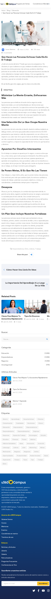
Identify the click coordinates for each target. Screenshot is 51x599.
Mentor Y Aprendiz (19, 401)
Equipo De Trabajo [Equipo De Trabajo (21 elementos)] (19, 435)
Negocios (31, 43)
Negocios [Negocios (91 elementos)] (27, 451)
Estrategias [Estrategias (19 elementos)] (33, 435)
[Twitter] (33, 590)
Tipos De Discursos (32, 316)
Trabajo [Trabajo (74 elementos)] (40, 459)
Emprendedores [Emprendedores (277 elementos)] (31, 427)
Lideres (31, 249)
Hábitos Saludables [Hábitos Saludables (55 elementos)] (9, 443)
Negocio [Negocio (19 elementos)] (17, 451)
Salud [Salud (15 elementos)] (46, 455)
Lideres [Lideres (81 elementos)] (15, 447)
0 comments (6, 53)
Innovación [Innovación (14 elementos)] (30, 443)
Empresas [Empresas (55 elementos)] (6, 435)
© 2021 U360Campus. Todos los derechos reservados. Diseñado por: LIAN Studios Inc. (24, 508)
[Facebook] (38, 590)
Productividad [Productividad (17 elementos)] (21, 455)
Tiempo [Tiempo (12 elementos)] (16, 459)
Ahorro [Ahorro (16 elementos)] (5, 419)
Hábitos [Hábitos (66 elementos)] (32, 439)
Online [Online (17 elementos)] (36, 451)
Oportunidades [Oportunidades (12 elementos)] (8, 455)
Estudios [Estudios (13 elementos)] (6, 439)
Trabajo (38, 249)
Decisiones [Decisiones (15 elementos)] (31, 423)
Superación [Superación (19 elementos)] (6, 459)
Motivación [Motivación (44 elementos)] (6, 451)
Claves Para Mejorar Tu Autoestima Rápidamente (12, 317)
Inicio (3, 10)
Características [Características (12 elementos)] (28, 419)
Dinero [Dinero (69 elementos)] (41, 423)
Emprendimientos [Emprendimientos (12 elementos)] (23, 431)
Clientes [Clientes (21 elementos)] (40, 419)
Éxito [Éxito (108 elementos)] (4, 464)
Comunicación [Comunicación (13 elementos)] (7, 423)
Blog (8, 10)
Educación (15, 10)
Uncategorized (25, 365)
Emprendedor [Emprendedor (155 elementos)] (18, 427)
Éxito (26, 249)
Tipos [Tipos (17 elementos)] (25, 459)
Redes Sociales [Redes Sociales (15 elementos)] (35, 455)
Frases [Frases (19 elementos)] (24, 439)
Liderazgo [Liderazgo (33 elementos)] (6, 447)
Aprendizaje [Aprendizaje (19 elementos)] (15, 419)
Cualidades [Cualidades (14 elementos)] (20, 423)
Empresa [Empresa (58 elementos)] (36, 431)
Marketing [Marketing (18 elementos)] (32, 447)
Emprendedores (20, 43)
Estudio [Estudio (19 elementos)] (43, 435)
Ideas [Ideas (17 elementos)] (21, 443)
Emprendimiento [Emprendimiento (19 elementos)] (8, 431)
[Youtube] (43, 590)
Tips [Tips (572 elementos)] (32, 459)
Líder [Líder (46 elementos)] (24, 447)
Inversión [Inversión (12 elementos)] (41, 443)
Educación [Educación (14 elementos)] (6, 427)
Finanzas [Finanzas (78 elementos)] (15, 439)
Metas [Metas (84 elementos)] (42, 447)
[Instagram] (48, 590)
